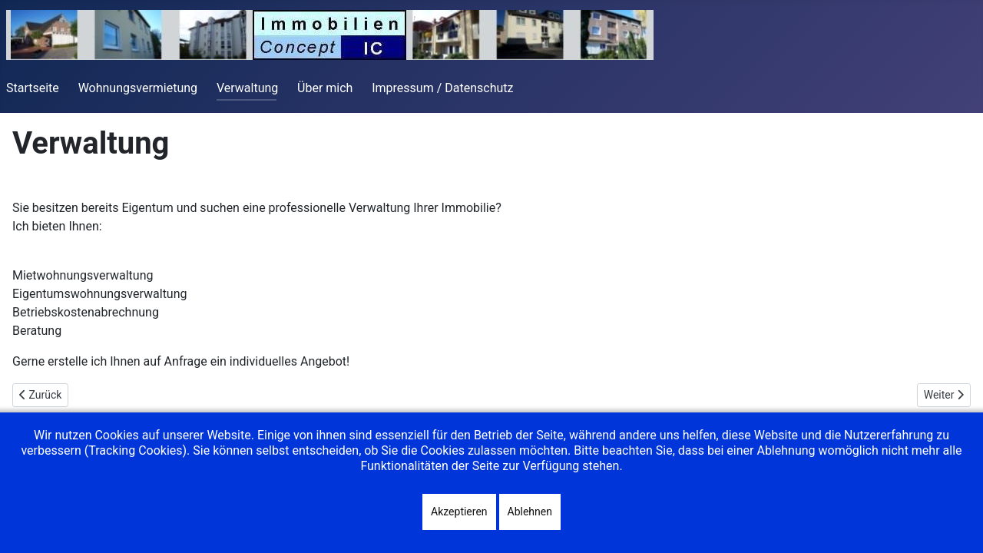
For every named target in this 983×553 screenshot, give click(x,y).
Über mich (324, 88)
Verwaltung (247, 88)
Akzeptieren (459, 511)
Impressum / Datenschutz (442, 88)
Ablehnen (530, 511)
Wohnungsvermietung (137, 88)
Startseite (32, 88)
